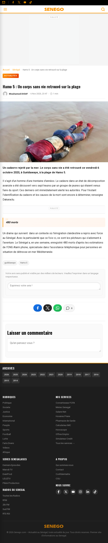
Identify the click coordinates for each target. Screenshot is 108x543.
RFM (5, 500)
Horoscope (61, 429)
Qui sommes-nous (64, 465)
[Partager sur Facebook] (37, 308)
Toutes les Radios (11, 495)
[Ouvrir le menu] (5, 9)
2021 (51, 374)
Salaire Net (61, 412)
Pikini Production (11, 483)
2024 (24, 374)
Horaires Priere (63, 416)
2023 (33, 374)
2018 (78, 374)
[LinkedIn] (88, 492)
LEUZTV (6, 478)
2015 (6, 380)
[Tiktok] (30, 2)
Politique (7, 403)
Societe (6, 407)
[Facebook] (13, 2)
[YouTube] (25, 2)
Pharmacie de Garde (65, 421)
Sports (6, 429)
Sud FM (6, 509)
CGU (58, 478)
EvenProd (7, 474)
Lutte (5, 438)
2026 (6, 374)
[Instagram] (80, 492)
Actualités (10, 76)
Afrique (6, 452)
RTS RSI (6, 513)
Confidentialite (63, 474)
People (6, 425)
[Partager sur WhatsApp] (57, 308)
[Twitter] (19, 2)
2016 (96, 374)
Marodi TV (7, 469)
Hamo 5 (23, 263)
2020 (60, 374)
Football (7, 434)
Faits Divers (8, 443)
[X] (66, 492)
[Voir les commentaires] (69, 308)
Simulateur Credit (64, 438)
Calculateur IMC (63, 425)
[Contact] (3, 2)
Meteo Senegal (63, 407)
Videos (6, 447)
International (9, 421)
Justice (6, 412)
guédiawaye (10, 263)
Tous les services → (65, 443)
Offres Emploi (62, 434)
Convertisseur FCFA (65, 403)
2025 (15, 374)
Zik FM (6, 504)
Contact (60, 469)
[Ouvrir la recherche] (103, 9)
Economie (7, 416)
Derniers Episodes (11, 465)
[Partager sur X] (47, 308)
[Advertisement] (54, 40)
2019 (69, 374)
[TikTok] (95, 492)
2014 (15, 380)
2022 (42, 374)
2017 (87, 374)
